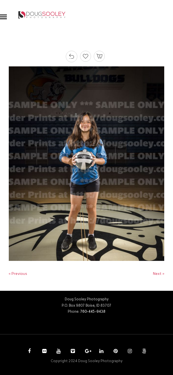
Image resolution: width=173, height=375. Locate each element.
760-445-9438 (92, 311)
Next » (158, 273)
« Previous (18, 273)
